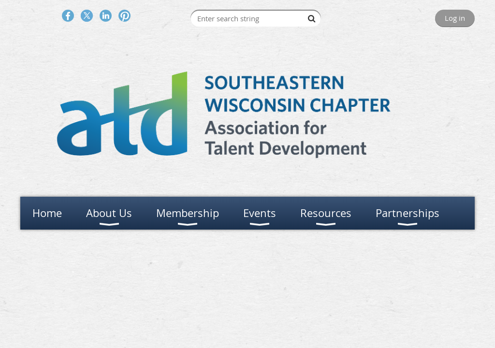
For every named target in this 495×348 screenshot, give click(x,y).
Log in (455, 18)
